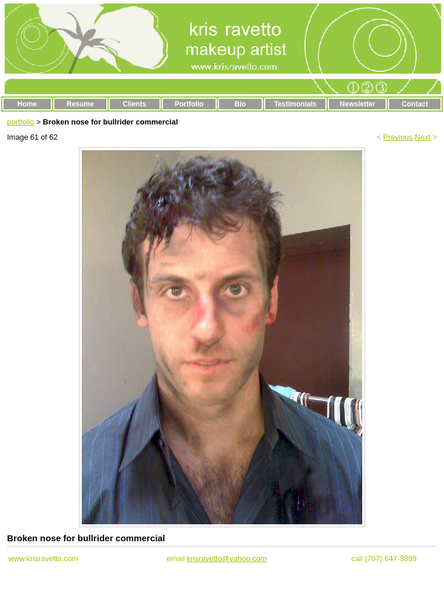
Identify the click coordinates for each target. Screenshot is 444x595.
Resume (80, 104)
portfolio (20, 121)
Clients (134, 104)
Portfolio (189, 104)
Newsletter (358, 104)
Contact (415, 104)
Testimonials (295, 104)
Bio (240, 104)
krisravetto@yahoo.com (227, 558)
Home (27, 104)
